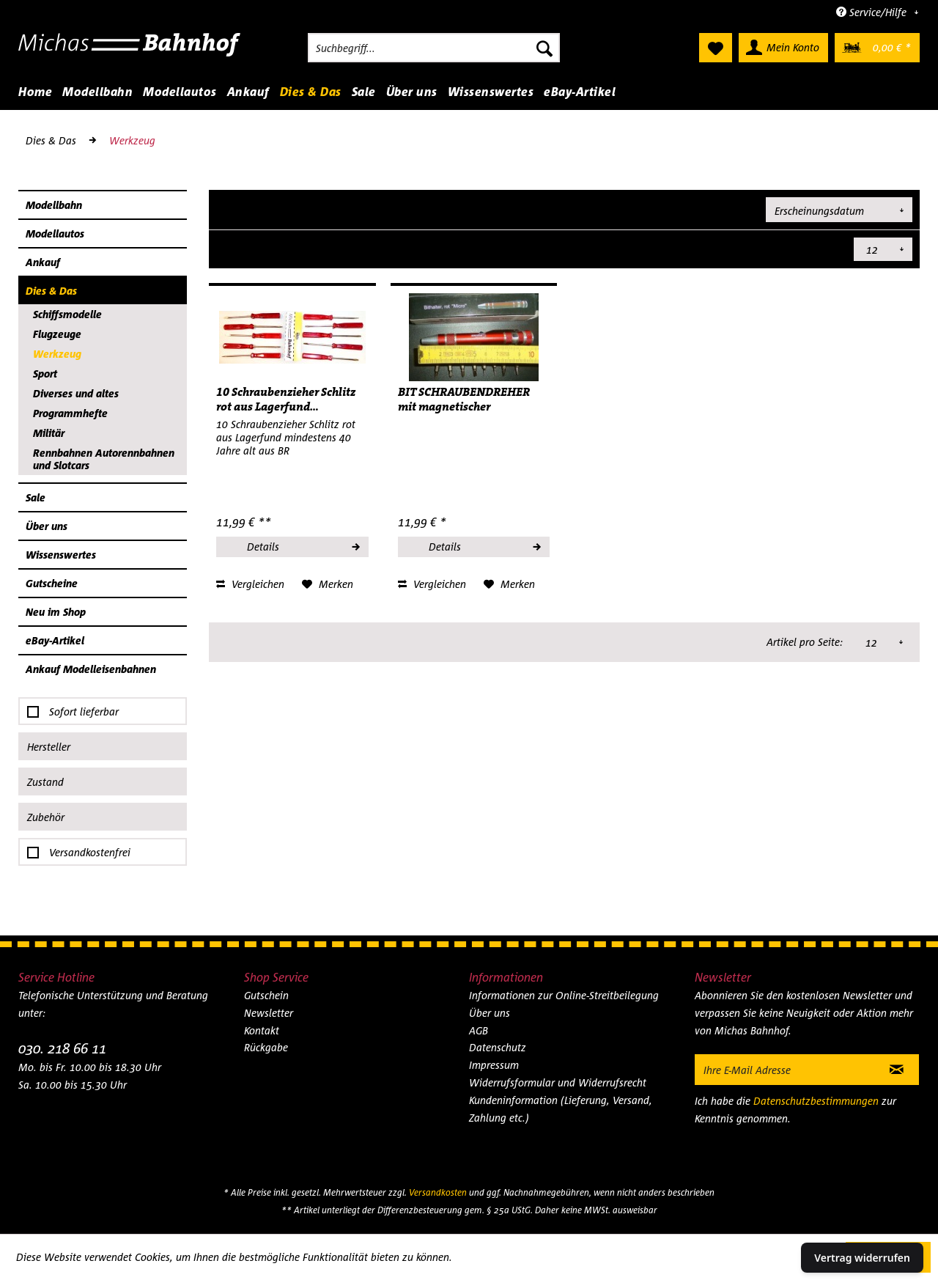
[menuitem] (434, 47)
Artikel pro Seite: (805, 249)
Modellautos (55, 233)
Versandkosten (438, 1192)
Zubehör (45, 817)
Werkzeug (57, 353)
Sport (45, 373)
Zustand (45, 782)
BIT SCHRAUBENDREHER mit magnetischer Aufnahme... (464, 399)
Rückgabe (266, 1047)
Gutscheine (52, 583)
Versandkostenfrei (89, 852)
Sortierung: (730, 208)
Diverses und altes (76, 393)
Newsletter (268, 1013)
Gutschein (266, 995)
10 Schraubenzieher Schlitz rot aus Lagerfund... (285, 399)
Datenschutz (497, 1047)
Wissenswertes (61, 554)
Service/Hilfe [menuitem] (872, 12)
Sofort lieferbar (84, 711)
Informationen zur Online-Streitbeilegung (564, 995)
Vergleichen (250, 584)
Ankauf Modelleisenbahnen (91, 669)
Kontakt (261, 1030)
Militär (48, 433)
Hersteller (48, 746)
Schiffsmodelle (67, 314)
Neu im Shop (56, 612)
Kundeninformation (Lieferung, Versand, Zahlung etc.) (560, 1109)
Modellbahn (54, 205)
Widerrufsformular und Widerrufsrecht (557, 1082)
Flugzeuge (57, 334)
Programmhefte (70, 413)
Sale (35, 497)
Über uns (46, 526)
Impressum (494, 1065)
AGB (478, 1030)
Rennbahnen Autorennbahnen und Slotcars (103, 458)
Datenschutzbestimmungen (816, 1101)
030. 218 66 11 (62, 1048)
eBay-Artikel (55, 640)
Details (302, 545)
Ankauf (43, 262)
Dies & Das (51, 290)
